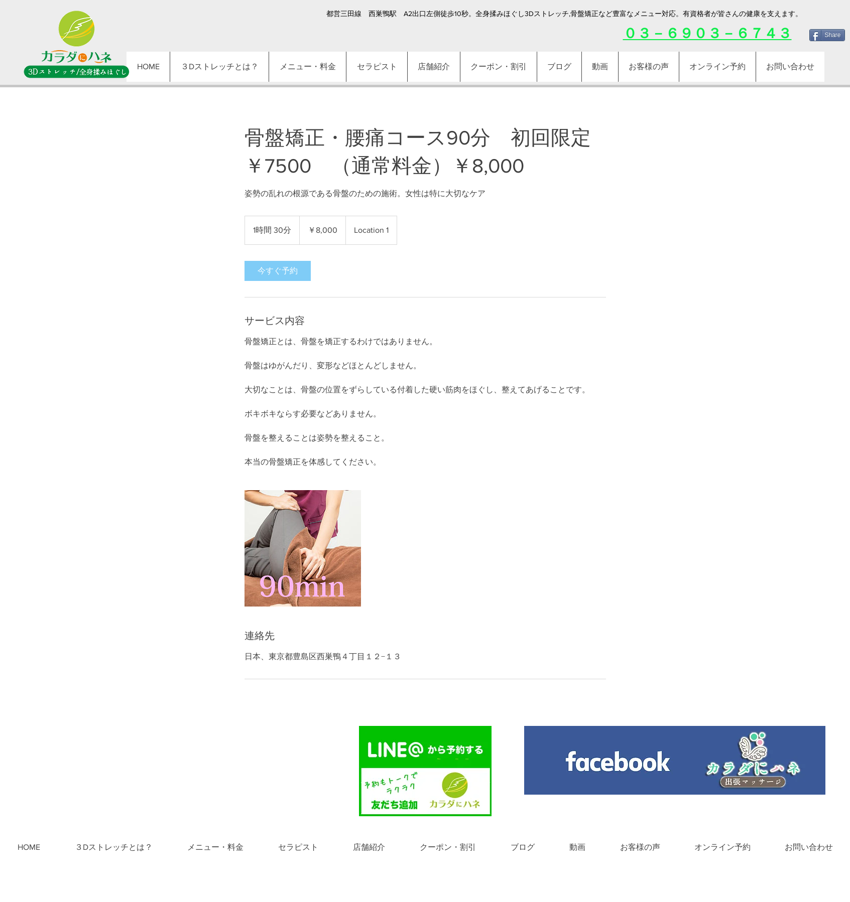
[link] (278, 271)
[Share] (827, 35)
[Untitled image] (303, 548)
